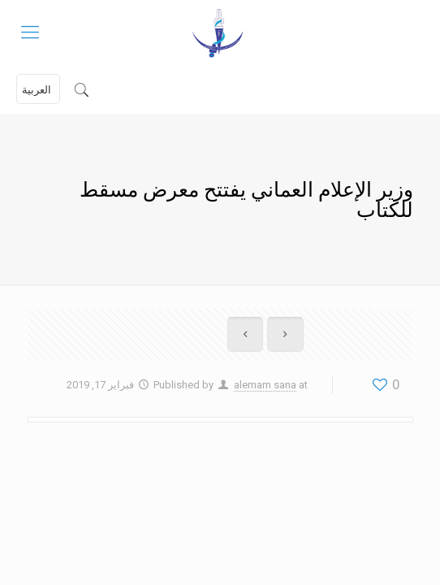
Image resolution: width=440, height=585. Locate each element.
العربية (36, 90)
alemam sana (265, 385)
